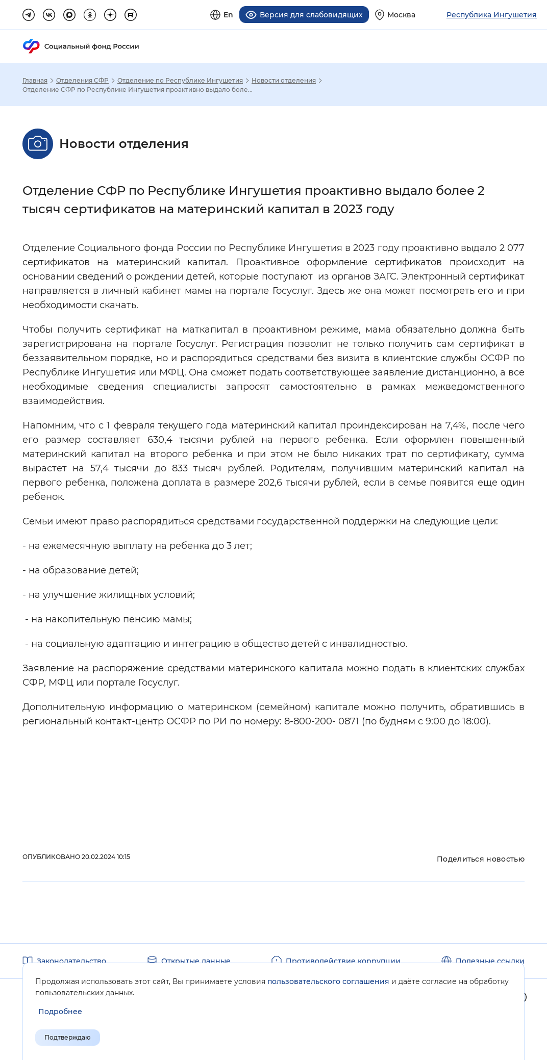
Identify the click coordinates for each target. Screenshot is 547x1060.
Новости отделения (284, 81)
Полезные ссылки (490, 961)
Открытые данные (196, 961)
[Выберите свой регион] (395, 14)
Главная (34, 81)
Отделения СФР (82, 81)
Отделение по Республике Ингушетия (180, 81)
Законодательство (71, 961)
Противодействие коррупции (343, 961)
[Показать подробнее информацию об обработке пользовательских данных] (60, 1011)
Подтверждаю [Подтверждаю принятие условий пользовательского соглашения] (67, 1037)
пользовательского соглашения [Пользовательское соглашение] (328, 981)
